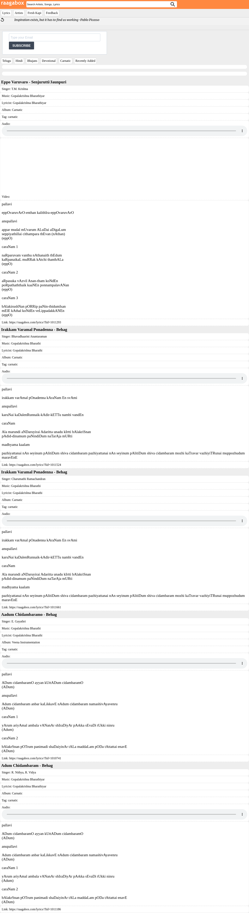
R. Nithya (17, 772)
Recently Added (85, 60)
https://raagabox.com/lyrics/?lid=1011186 (35, 909)
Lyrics (6, 13)
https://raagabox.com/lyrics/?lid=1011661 (35, 607)
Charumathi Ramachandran (28, 479)
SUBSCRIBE (21, 45)
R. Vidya (30, 772)
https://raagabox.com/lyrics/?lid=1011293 (35, 322)
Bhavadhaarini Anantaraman (29, 336)
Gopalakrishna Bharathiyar (28, 96)
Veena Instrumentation (26, 642)
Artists (19, 13)
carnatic (13, 116)
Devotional (49, 60)
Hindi (18, 60)
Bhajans (32, 60)
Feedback (52, 13)
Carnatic (65, 60)
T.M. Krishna (19, 89)
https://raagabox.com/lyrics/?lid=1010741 (35, 758)
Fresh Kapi (34, 13)
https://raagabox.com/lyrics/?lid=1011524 (35, 464)
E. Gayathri (18, 621)
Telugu (6, 60)
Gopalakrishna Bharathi (25, 343)
